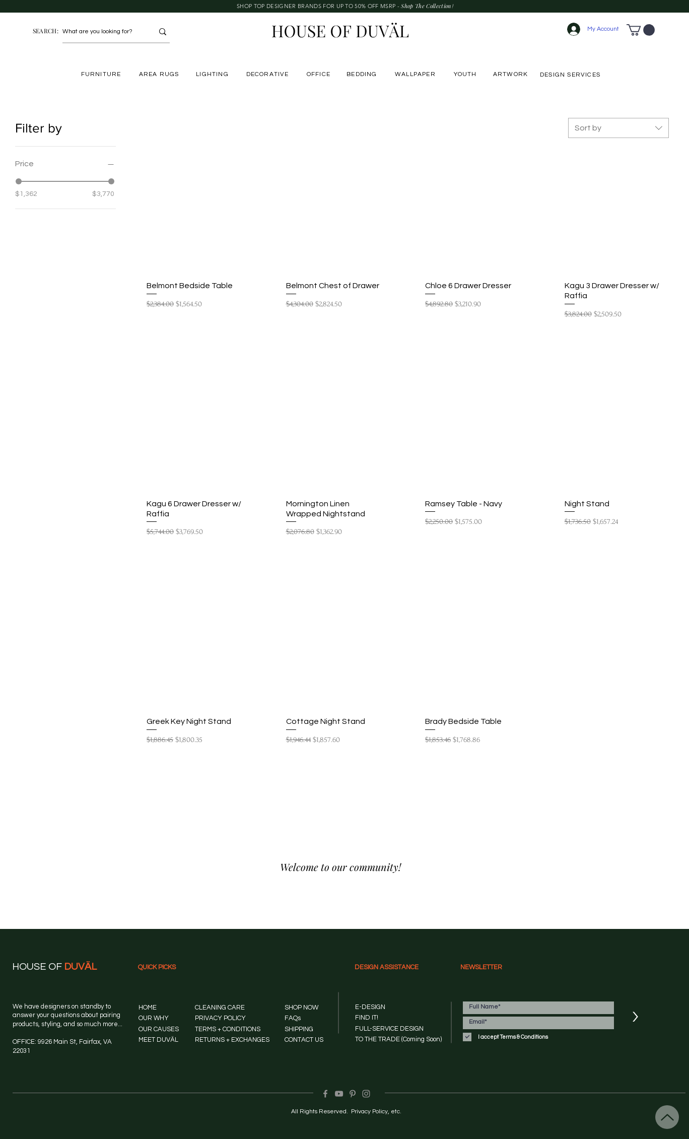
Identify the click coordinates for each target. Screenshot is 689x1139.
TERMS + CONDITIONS (227, 1029)
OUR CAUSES (159, 1029)
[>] (635, 1017)
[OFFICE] (319, 74)
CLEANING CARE (220, 1007)
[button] (641, 30)
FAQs (293, 1018)
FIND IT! (366, 1017)
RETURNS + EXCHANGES (232, 1039)
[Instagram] (366, 1094)
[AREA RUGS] (159, 74)
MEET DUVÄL (158, 1039)
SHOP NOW (301, 1007)
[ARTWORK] (511, 74)
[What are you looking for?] (100, 31)
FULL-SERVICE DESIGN (389, 1028)
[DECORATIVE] (268, 74)
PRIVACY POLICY (220, 1018)
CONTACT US (304, 1039)
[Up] (667, 1117)
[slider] (19, 181)
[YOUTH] (466, 74)
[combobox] (618, 128)
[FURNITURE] (102, 74)
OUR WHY (154, 1018)
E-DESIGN (370, 1007)
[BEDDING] (362, 74)
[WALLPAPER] (416, 74)
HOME (148, 1007)
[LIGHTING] (213, 74)
